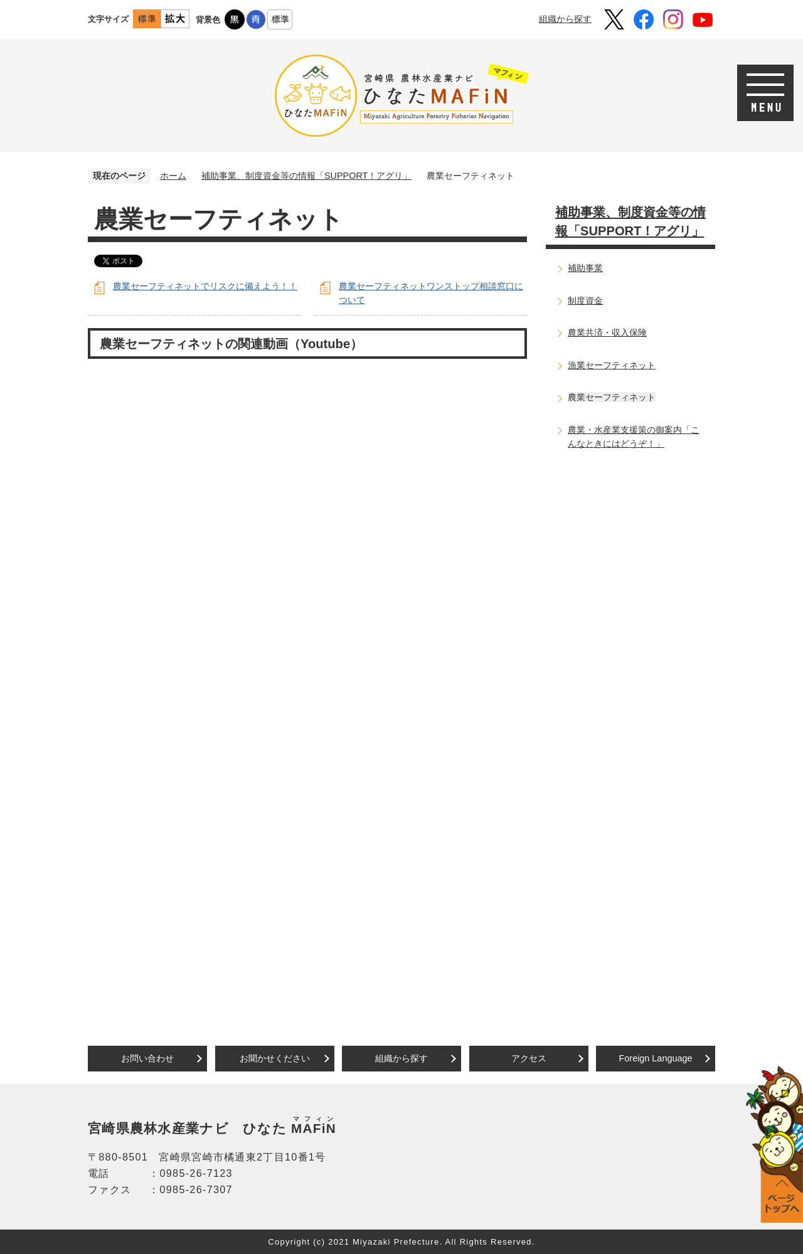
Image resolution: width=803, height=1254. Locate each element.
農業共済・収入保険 (607, 332)
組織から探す (565, 19)
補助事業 (585, 268)
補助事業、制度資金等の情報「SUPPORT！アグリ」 (306, 176)
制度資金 (585, 300)
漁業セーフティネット (612, 365)
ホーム (173, 176)
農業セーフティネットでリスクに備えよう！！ (205, 286)
